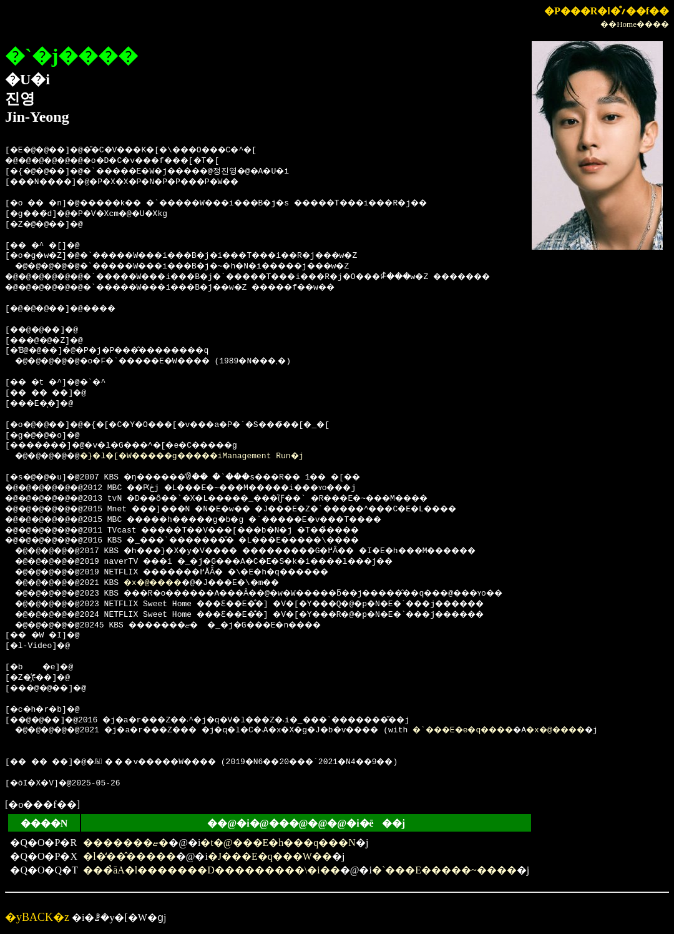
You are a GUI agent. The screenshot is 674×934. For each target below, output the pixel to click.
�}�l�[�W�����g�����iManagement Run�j (212, 456)
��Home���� (634, 24)
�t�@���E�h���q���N (278, 842)
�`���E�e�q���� (517, 730)
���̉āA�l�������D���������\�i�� (211, 870)
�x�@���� (166, 583)
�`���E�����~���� (444, 870)
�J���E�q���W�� (270, 856)
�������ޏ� (125, 842)
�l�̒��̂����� (129, 856)
